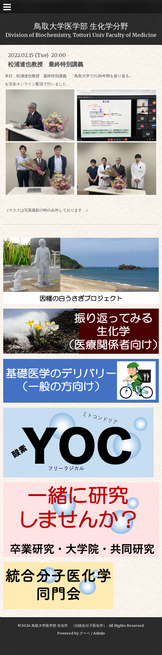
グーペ (84, 633)
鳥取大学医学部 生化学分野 (81, 26)
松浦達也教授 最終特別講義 (48, 64)
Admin (99, 633)
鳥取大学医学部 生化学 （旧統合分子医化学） (69, 625)
